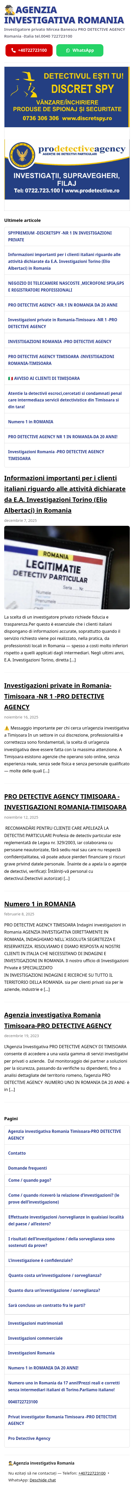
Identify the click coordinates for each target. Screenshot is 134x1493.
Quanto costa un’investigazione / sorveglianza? (55, 1275)
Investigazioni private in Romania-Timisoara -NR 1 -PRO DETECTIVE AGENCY (62, 323)
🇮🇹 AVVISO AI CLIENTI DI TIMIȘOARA (44, 378)
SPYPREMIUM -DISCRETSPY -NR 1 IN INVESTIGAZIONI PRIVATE (60, 236)
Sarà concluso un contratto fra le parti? (46, 1305)
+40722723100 (91, 1473)
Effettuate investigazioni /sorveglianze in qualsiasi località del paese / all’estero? (66, 1220)
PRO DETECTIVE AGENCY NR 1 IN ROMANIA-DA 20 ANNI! (63, 436)
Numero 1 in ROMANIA (30, 421)
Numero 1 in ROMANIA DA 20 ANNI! (43, 1367)
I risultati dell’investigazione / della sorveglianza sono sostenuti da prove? (61, 1242)
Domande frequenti (27, 1168)
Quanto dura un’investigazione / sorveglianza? (54, 1290)
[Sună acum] (29, 50)
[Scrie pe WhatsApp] (79, 50)
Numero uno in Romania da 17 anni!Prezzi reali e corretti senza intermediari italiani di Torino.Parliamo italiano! (64, 1386)
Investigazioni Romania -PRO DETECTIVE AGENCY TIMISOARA (56, 455)
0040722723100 (23, 1401)
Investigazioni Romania (31, 1353)
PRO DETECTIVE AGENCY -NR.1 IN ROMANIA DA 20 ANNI (63, 305)
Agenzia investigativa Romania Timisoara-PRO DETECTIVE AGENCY (64, 1135)
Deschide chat (43, 1479)
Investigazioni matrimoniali (35, 1323)
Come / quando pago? (29, 1180)
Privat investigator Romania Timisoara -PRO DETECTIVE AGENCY (62, 1420)
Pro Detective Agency (29, 1438)
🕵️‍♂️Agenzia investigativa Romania (64, 14)
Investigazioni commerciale (35, 1338)
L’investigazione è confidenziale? (40, 1260)
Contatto (17, 1153)
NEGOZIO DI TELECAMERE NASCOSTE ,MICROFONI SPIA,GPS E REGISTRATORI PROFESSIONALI (66, 287)
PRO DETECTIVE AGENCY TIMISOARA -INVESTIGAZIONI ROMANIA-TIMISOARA (61, 360)
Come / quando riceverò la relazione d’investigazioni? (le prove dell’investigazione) (63, 1199)
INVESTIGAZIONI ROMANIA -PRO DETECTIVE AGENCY (59, 341)
